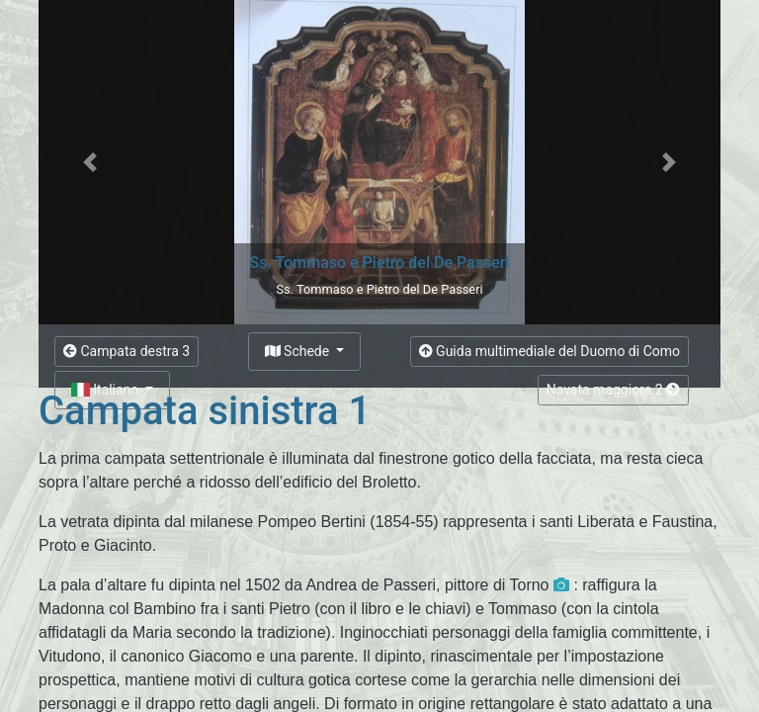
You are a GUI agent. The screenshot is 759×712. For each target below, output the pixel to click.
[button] (90, 162)
